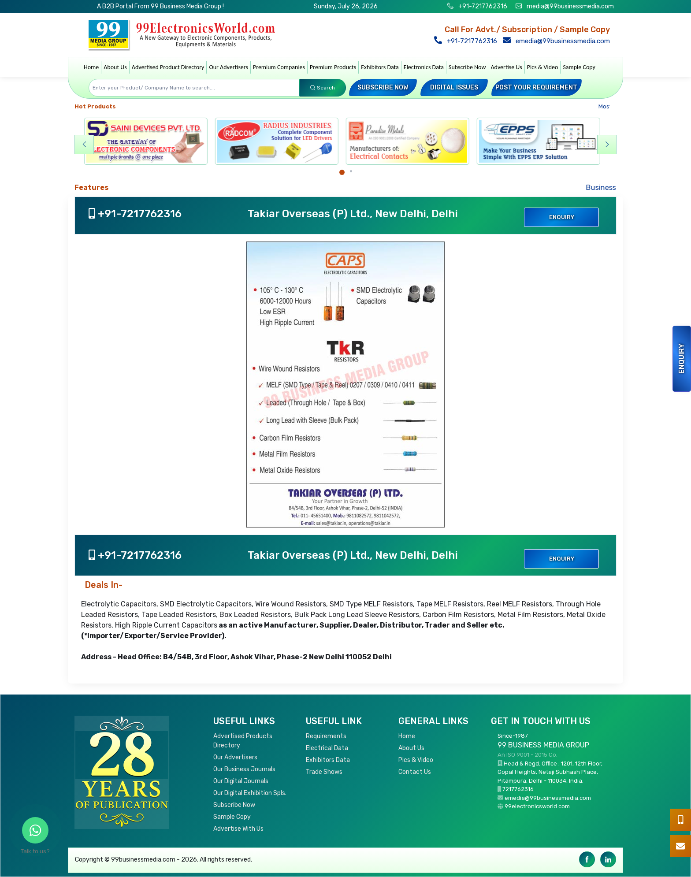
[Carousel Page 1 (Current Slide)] (342, 172)
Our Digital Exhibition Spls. (249, 793)
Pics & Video (542, 67)
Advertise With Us (238, 828)
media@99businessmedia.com (570, 6)
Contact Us (414, 772)
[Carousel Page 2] (351, 171)
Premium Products (333, 67)
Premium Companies (279, 67)
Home (91, 67)
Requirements (326, 736)
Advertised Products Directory (242, 740)
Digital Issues (454, 87)
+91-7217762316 (482, 6)
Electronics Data (424, 67)
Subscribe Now (467, 67)
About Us (115, 67)
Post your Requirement (536, 87)
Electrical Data (327, 748)
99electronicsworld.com (537, 806)
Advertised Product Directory (168, 67)
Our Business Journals (244, 769)
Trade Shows (324, 772)
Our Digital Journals (240, 781)
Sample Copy (579, 67)
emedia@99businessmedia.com (558, 41)
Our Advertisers (228, 67)
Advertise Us (506, 67)
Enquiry (681, 359)
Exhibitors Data (380, 67)
